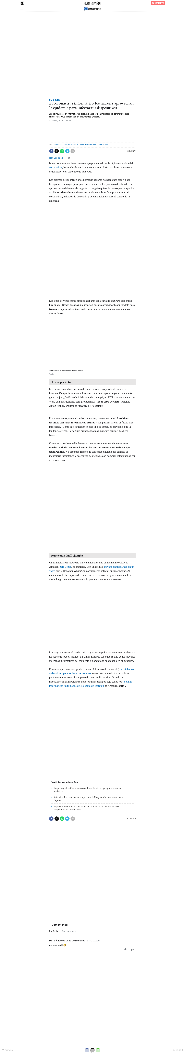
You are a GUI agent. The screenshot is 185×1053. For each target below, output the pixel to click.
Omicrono (54, 100)
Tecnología (103, 145)
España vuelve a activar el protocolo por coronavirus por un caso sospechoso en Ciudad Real (86, 808)
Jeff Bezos (65, 566)
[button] (51, 151)
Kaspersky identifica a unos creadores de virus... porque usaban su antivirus (88, 789)
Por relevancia (69, 931)
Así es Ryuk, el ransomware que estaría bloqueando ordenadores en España (88, 799)
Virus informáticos (88, 145)
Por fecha (53, 931)
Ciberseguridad (71, 145)
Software (58, 145)
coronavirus (55, 167)
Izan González (56, 158)
